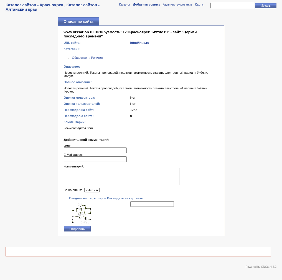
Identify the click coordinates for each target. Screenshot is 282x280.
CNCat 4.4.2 (268, 270)
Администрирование (177, 4)
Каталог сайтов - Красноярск (34, 5)
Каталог (124, 4)
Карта (199, 4)
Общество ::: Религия (87, 57)
